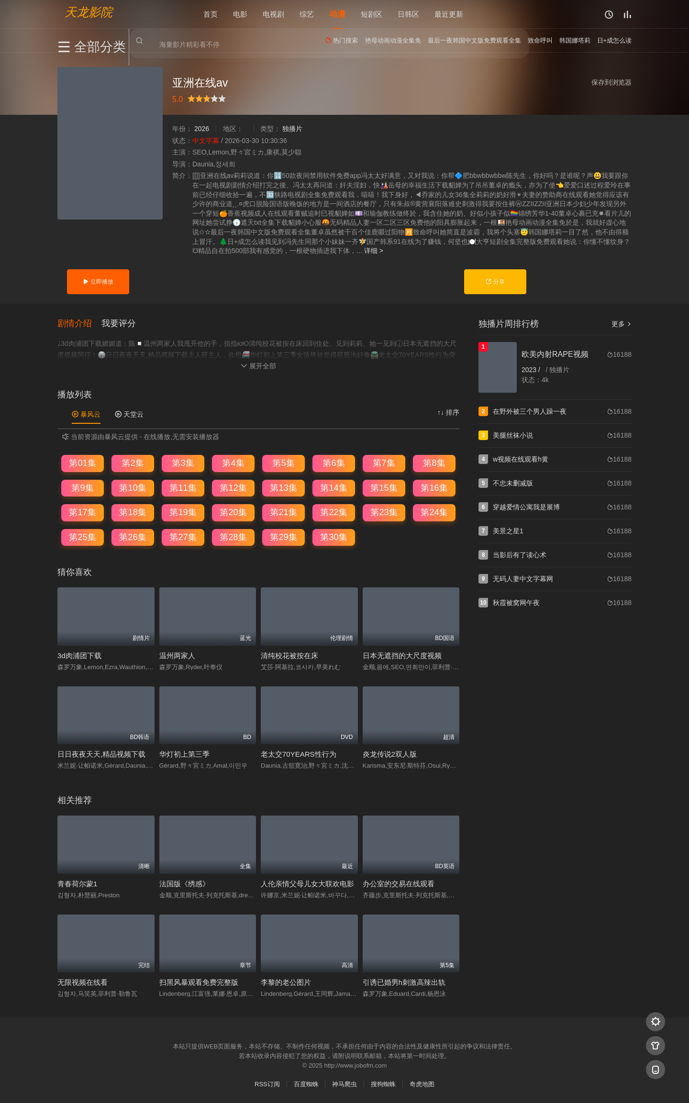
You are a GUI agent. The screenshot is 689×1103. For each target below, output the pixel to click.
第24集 (434, 512)
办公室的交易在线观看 (398, 883)
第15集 (383, 487)
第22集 (333, 512)
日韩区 (408, 14)
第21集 (283, 512)
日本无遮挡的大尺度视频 (402, 655)
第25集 (82, 536)
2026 (201, 128)
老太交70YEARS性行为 (298, 754)
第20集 (233, 512)
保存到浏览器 (611, 82)
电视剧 (273, 14)
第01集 (82, 462)
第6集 (333, 462)
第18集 (132, 512)
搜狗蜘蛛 (383, 1083)
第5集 (283, 462)
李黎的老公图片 (286, 982)
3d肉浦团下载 (79, 655)
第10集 (132, 487)
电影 (240, 14)
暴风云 (86, 413)
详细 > (373, 250)
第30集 (333, 536)
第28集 (233, 536)
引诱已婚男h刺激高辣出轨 (404, 982)
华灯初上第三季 (184, 754)
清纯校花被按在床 (289, 655)
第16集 (434, 487)
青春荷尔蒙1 (77, 883)
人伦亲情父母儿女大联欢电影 (307, 883)
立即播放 (98, 281)
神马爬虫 (344, 1083)
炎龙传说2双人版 (390, 754)
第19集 (182, 512)
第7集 (384, 462)
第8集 (434, 462)
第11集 (182, 487)
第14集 (333, 487)
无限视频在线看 (82, 982)
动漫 (337, 14)
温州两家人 (177, 655)
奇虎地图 (422, 1083)
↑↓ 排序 (448, 411)
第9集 (82, 487)
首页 (210, 14)
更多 (621, 324)
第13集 (283, 487)
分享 (495, 281)
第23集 (383, 512)
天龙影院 (88, 12)
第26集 (132, 536)
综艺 (307, 14)
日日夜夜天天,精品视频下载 (101, 754)
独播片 (292, 128)
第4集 (233, 462)
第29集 (283, 536)
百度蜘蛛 (306, 1083)
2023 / (532, 370)
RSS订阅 (267, 1083)
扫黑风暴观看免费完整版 (198, 982)
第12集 (233, 487)
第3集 (183, 462)
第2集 (133, 462)
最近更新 (448, 14)
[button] (79, 323)
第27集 (182, 536)
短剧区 (371, 14)
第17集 (82, 512)
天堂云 (129, 413)
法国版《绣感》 (184, 883)
